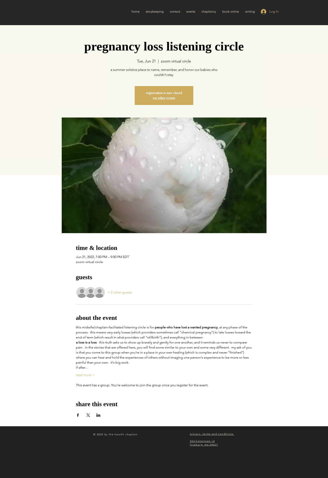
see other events (164, 98)
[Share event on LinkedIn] (98, 415)
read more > (85, 375)
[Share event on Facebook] (78, 415)
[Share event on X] (88, 415)
